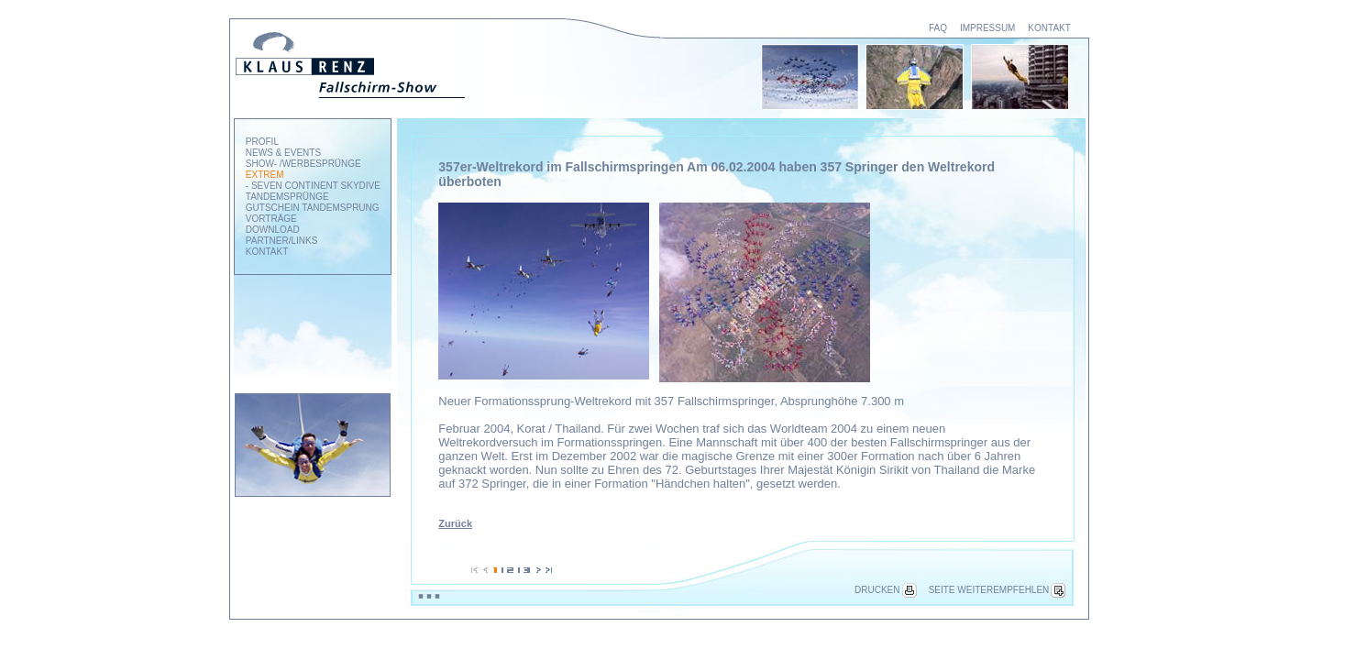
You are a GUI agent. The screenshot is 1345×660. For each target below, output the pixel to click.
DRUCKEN (885, 590)
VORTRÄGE (271, 219)
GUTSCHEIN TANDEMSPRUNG (313, 208)
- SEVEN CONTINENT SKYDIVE (313, 186)
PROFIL (262, 142)
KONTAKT (1049, 28)
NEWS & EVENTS (283, 153)
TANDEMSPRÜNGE (287, 197)
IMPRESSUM (988, 28)
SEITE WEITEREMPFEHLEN (997, 590)
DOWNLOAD (273, 230)
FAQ (938, 28)
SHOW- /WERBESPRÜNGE (303, 164)
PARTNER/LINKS (282, 241)
